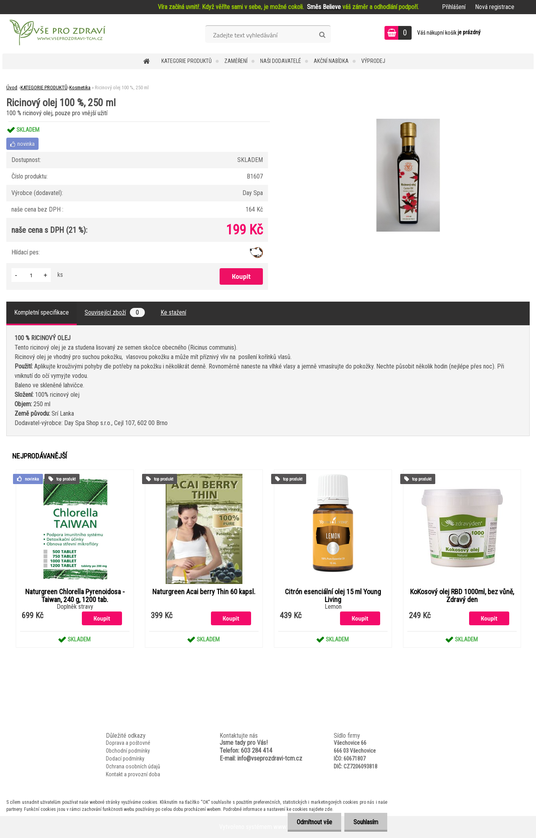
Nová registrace (494, 7)
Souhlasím (365, 822)
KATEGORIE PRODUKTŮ (186, 61)
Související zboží (115, 312)
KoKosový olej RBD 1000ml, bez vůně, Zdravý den (462, 596)
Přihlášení (454, 7)
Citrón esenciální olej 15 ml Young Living (333, 596)
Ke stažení (173, 312)
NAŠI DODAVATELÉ (280, 61)
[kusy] (31, 275)
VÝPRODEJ (373, 61)
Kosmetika (80, 87)
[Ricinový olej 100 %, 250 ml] (408, 121)
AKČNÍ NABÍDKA (331, 61)
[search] (322, 35)
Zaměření (236, 61)
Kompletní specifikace (41, 312)
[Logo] (56, 33)
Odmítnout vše (312, 822)
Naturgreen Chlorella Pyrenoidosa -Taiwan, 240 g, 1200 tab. (75, 596)
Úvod (11, 87)
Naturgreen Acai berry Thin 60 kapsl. (203, 592)
